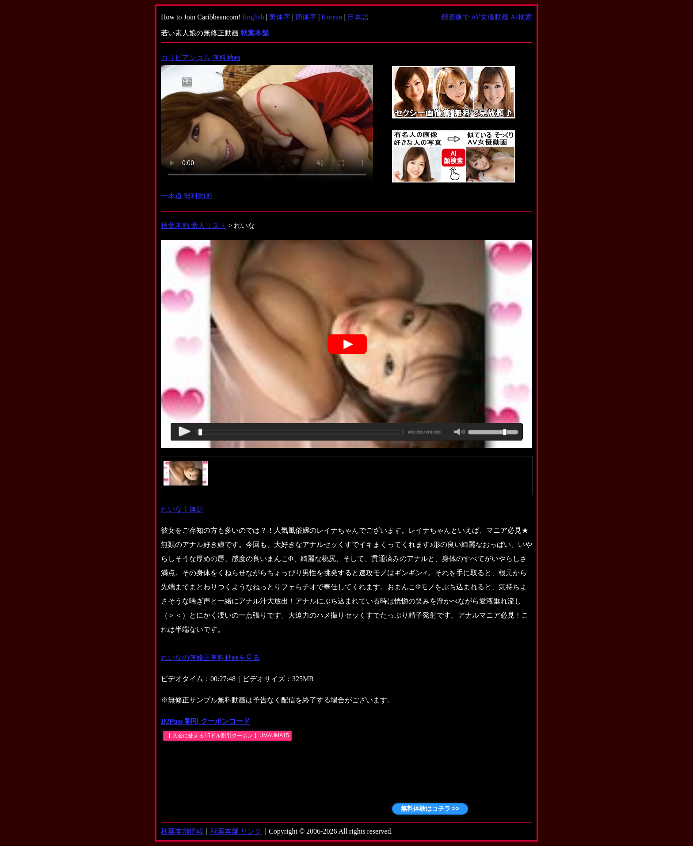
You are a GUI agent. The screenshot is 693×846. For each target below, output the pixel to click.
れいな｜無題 (182, 509)
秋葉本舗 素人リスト (193, 225)
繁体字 (279, 17)
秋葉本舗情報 (182, 831)
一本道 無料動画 (186, 196)
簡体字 (305, 17)
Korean (331, 17)
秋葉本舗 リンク (236, 831)
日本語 (358, 17)
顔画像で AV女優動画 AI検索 (486, 17)
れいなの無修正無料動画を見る (210, 657)
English (253, 17)
